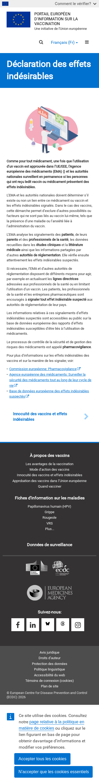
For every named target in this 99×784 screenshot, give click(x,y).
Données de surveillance (49, 544)
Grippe (49, 512)
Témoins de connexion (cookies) (49, 681)
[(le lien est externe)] (45, 369)
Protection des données (49, 664)
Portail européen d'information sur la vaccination (56, 19)
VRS (49, 523)
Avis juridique (49, 652)
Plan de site (49, 686)
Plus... (49, 529)
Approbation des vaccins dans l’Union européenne (49, 481)
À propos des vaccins (49, 455)
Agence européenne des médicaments (49, 593)
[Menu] (86, 42)
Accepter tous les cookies (42, 759)
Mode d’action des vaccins (49, 469)
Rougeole (49, 517)
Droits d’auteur (49, 658)
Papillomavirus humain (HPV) (49, 506)
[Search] (41, 42)
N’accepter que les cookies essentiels (53, 771)
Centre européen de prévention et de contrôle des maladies (60, 568)
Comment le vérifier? (75, 3)
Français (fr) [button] (64, 42)
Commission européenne (37, 568)
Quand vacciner (49, 486)
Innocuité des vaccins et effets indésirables (49, 475)
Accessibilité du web (49, 675)
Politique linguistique (49, 669)
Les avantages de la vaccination (49, 464)
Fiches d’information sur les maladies (49, 497)
